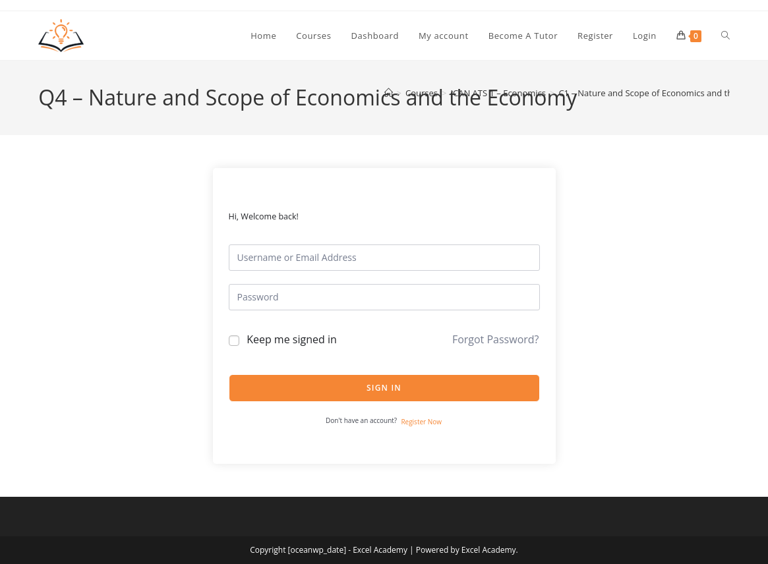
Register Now (421, 421)
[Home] (388, 93)
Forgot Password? (495, 339)
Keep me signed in (292, 339)
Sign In (384, 387)
